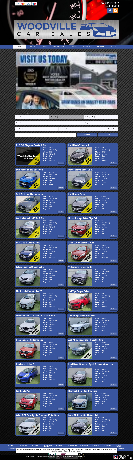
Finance (45, 47)
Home (19, 47)
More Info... (61, 163)
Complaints (107, 445)
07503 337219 (112, 6)
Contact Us (113, 47)
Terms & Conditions (119, 446)
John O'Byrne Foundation (60, 47)
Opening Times (87, 47)
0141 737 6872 (111, 3)
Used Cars (32, 47)
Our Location (100, 47)
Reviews (74, 47)
